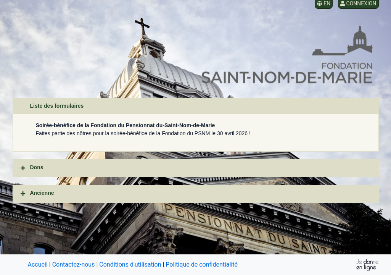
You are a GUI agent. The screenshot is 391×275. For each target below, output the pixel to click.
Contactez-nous (73, 264)
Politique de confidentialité (202, 264)
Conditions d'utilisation (130, 264)
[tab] (195, 168)
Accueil (38, 264)
